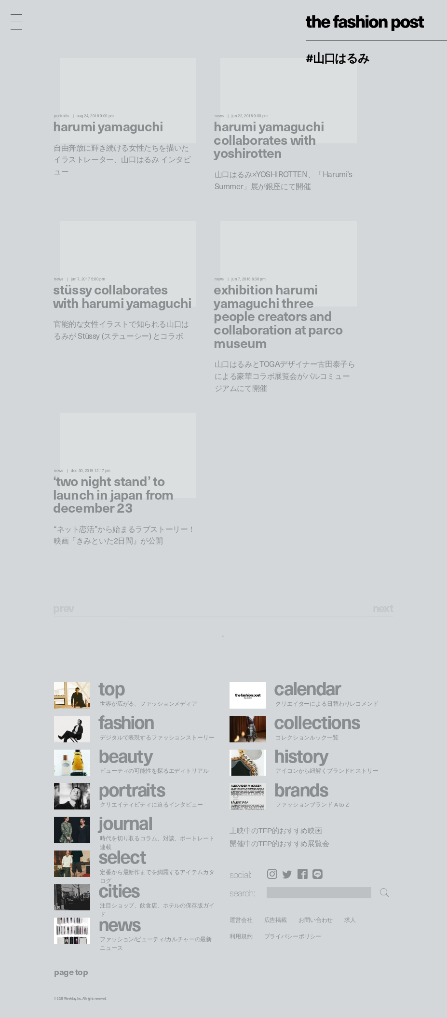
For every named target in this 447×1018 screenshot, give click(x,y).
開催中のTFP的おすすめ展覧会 (279, 844)
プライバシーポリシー (293, 936)
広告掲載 (275, 920)
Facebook (303, 874)
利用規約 (241, 936)
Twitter (287, 874)
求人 (350, 920)
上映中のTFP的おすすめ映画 (276, 831)
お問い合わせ (315, 920)
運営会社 (241, 920)
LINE (317, 874)
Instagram (272, 874)
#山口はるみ (337, 57)
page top (71, 971)
